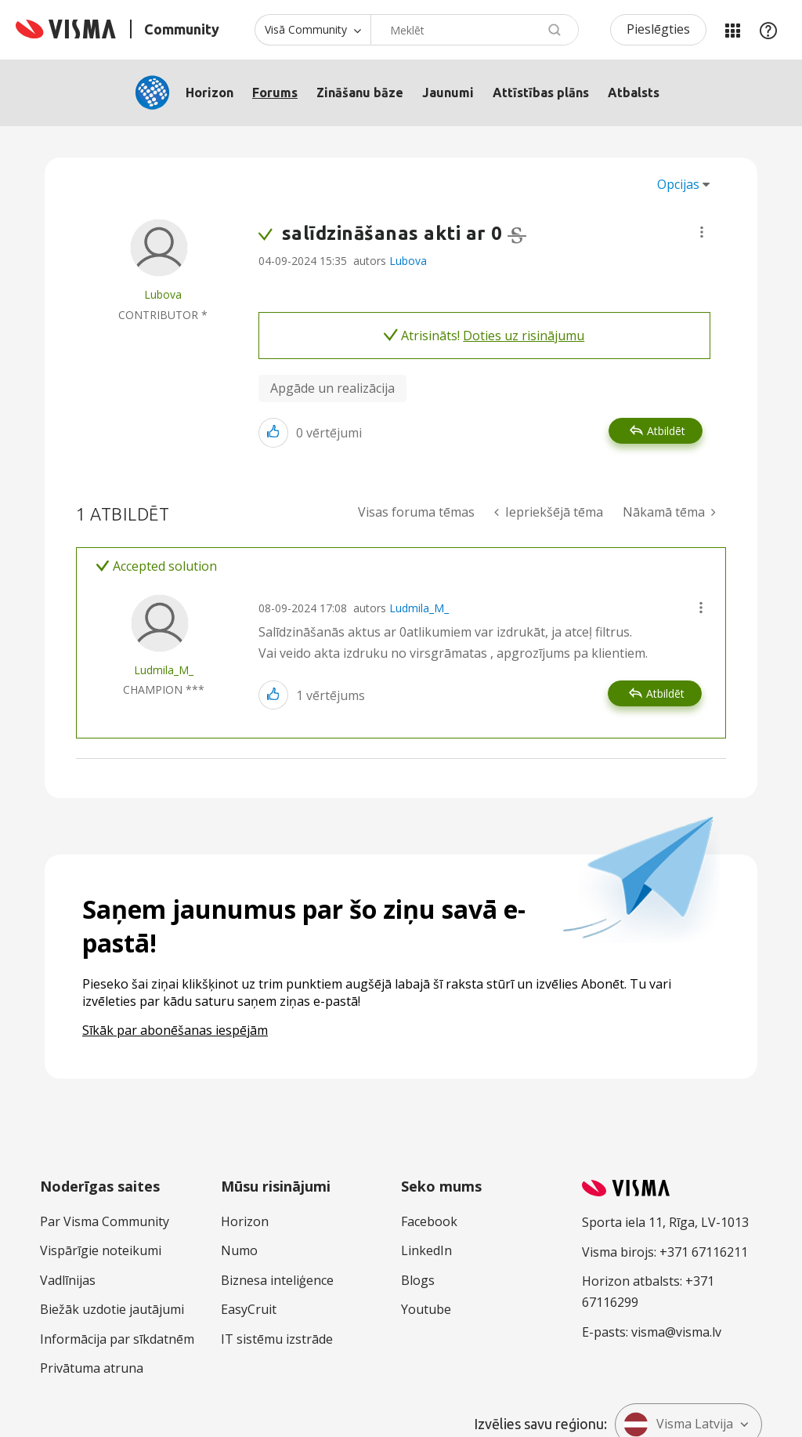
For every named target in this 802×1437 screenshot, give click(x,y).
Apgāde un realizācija (332, 388)
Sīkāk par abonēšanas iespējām (175, 1030)
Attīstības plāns (541, 92)
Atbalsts (633, 92)
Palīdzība (768, 30)
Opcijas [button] (678, 184)
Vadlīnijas (68, 1280)
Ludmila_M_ (419, 608)
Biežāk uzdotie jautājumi (112, 1309)
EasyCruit (248, 1309)
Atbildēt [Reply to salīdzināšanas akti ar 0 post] (666, 430)
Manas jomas (732, 30)
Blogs (418, 1280)
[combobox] (474, 29)
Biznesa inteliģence (277, 1280)
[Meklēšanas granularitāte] (312, 29)
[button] (701, 232)
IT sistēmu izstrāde (277, 1339)
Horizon (209, 92)
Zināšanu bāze (359, 92)
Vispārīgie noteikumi (100, 1250)
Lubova (408, 260)
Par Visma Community (104, 1221)
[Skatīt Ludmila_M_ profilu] (163, 669)
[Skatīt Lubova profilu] (163, 294)
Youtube (426, 1309)
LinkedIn (426, 1250)
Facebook (429, 1221)
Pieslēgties (658, 29)
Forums (275, 92)
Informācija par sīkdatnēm (117, 1339)
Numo (239, 1250)
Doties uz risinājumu (523, 335)
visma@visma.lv (676, 1332)
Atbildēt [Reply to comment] (665, 693)
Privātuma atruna (91, 1368)
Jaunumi (448, 92)
